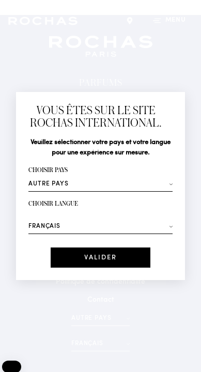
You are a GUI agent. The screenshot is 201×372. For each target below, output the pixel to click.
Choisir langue (53, 203)
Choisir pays (48, 170)
